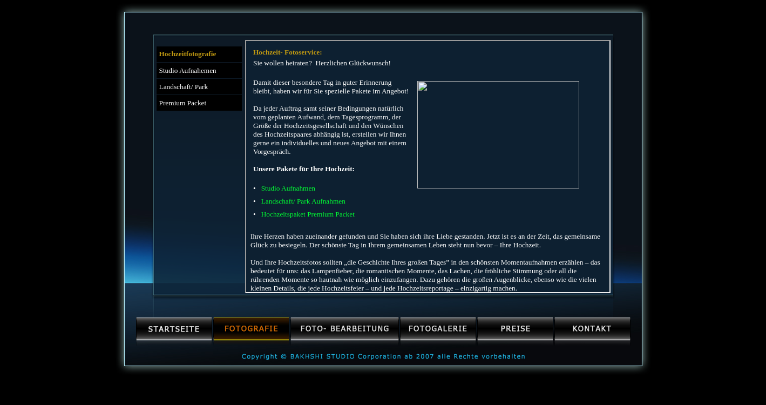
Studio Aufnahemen (187, 70)
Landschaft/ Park (183, 87)
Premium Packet (183, 103)
